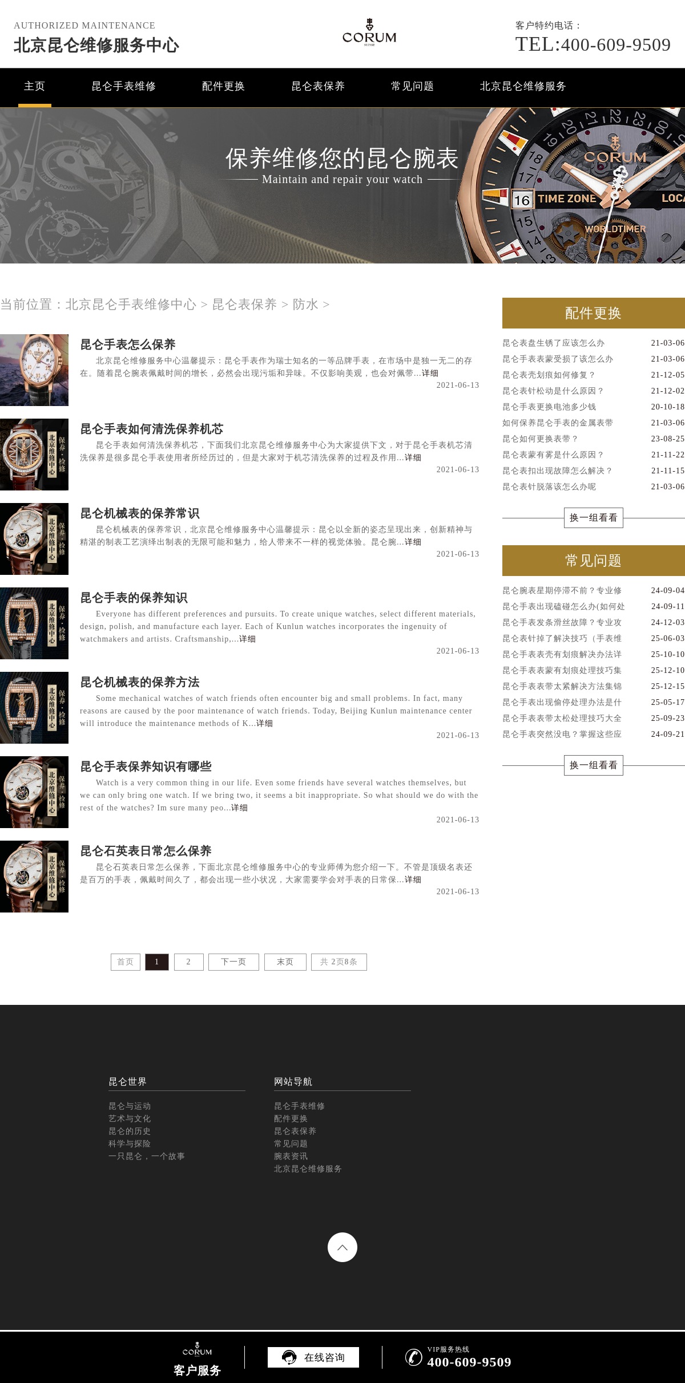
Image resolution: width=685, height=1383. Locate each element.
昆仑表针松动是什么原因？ (593, 391)
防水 (306, 304)
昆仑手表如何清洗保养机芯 (152, 429)
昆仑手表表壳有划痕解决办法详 (593, 655)
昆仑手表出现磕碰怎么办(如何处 (593, 607)
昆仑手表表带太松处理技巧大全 (593, 719)
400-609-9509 (593, 44)
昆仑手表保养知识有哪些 (146, 766)
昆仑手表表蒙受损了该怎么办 (593, 359)
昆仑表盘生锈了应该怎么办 (593, 343)
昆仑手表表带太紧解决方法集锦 (593, 687)
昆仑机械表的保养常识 (140, 513)
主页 (35, 86)
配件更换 (223, 86)
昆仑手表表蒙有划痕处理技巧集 (593, 671)
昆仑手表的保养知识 (134, 597)
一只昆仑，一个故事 (147, 1156)
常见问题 (412, 86)
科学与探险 (129, 1143)
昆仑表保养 (318, 86)
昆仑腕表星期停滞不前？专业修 (593, 591)
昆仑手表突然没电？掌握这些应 (593, 735)
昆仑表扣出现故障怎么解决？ (593, 471)
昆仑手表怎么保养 (128, 344)
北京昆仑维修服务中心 (96, 45)
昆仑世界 (127, 1081)
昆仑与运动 (129, 1106)
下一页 (234, 962)
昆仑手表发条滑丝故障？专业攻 (593, 623)
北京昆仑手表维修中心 (131, 304)
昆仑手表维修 (123, 86)
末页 (285, 962)
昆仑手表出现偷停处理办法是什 (593, 703)
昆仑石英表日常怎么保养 (146, 851)
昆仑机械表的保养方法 (140, 682)
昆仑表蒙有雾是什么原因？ (593, 455)
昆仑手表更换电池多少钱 (593, 407)
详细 (430, 373)
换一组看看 (594, 517)
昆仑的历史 (129, 1131)
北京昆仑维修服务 (523, 86)
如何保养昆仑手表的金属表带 (593, 423)
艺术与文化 (129, 1118)
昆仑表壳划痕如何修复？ (593, 375)
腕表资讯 (291, 1156)
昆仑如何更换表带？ (593, 439)
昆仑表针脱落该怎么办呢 (593, 487)
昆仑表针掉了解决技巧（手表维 (593, 639)
